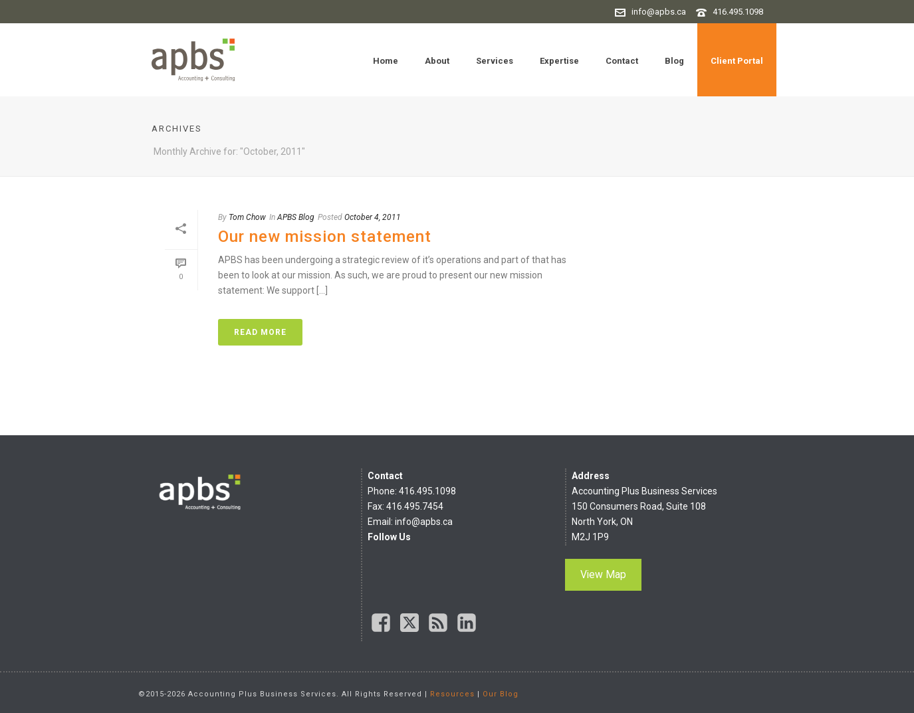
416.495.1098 (738, 12)
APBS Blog (295, 217)
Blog (674, 61)
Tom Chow (247, 217)
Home (385, 61)
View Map (603, 574)
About (437, 61)
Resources (452, 694)
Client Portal (737, 61)
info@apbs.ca (658, 12)
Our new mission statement (324, 236)
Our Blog (500, 694)
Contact (622, 61)
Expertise (559, 61)
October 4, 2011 (372, 217)
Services (494, 61)
